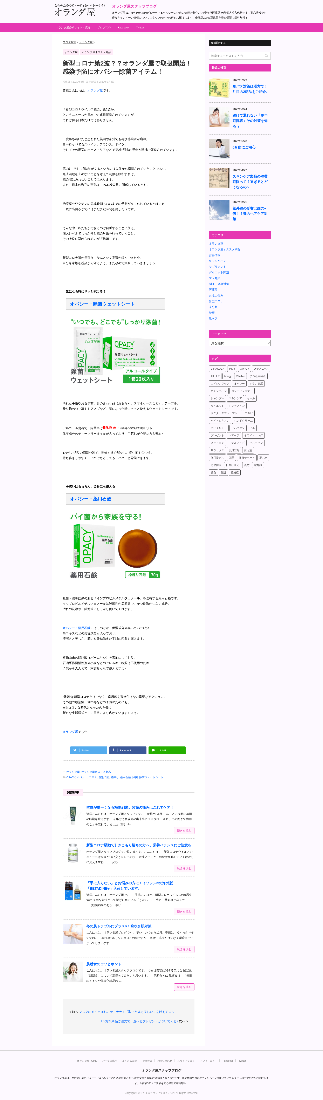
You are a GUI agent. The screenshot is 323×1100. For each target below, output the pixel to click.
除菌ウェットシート (151, 777)
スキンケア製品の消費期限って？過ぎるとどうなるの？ (250, 182)
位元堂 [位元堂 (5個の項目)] (248, 450)
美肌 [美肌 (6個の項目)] (223, 472)
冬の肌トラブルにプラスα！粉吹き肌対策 (118, 926)
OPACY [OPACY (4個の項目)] (244, 368)
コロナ (93, 777)
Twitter (140, 27)
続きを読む (184, 830)
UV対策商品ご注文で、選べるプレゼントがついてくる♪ (139, 1021)
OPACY (70, 777)
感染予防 (103, 777)
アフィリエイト (208, 1060)
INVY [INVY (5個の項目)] (232, 368)
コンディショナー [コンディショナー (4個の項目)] (242, 390)
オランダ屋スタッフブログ (134, 6)
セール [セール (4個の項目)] (251, 398)
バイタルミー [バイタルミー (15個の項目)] (219, 428)
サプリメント (217, 266)
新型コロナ (216, 301)
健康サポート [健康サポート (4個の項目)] (247, 457)
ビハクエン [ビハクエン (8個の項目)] (238, 428)
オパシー (82, 777)
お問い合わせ (164, 1060)
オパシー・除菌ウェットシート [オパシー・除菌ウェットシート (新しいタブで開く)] (102, 304)
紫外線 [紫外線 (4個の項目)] (258, 465)
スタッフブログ (186, 1060)
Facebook (123, 27)
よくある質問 (129, 1060)
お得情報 (214, 255)
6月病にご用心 (244, 147)
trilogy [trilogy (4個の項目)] (228, 376)
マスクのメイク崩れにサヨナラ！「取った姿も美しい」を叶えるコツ (127, 1011)
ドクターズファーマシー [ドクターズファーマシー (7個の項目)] (225, 413)
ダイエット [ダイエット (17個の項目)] (217, 405)
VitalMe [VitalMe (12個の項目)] (240, 376)
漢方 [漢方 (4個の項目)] (246, 465)
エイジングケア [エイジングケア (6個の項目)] (220, 383)
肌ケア (213, 318)
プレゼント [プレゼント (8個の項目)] (217, 435)
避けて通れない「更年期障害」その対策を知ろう (250, 121)
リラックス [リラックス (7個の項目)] (217, 450)
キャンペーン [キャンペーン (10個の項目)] (219, 390)
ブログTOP (104, 27)
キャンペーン (217, 260)
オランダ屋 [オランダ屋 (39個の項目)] (256, 383)
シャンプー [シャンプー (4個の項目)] (217, 398)
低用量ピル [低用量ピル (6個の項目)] (217, 457)
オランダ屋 (73, 771)
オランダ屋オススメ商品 (96, 771)
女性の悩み (216, 295)
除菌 (135, 777)
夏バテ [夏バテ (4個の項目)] (263, 457)
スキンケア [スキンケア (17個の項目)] (235, 398)
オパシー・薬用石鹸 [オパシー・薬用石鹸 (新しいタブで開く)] (90, 498)
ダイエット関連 (219, 272)
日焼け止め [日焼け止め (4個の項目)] (232, 465)
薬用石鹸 (125, 777)
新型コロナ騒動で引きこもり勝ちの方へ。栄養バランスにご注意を (138, 845)
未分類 (213, 307)
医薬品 (213, 289)
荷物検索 (147, 1060)
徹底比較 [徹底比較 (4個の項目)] (216, 465)
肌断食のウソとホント (103, 964)
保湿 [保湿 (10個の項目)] (231, 457)
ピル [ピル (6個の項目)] (252, 428)
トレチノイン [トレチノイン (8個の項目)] (237, 405)
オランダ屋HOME (87, 1060)
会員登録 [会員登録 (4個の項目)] (234, 450)
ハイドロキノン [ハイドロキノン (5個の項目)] (220, 420)
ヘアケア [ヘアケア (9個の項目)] (234, 435)
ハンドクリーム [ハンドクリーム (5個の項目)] (243, 420)
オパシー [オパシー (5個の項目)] (239, 383)
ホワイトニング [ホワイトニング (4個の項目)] (253, 435)
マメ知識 (214, 278)
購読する (218, 43)
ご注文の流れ (109, 1060)
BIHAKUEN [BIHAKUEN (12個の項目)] (217, 368)
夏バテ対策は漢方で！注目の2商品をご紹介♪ (250, 89)
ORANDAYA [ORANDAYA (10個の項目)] (261, 368)
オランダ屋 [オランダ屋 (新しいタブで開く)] (95, 90)
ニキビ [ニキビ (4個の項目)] (249, 413)
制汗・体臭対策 (219, 284)
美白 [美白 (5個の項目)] (213, 472)
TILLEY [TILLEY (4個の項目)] (215, 376)
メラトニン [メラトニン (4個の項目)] (217, 442)
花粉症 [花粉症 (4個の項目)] (235, 472)
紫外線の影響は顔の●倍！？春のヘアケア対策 (250, 213)
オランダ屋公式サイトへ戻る (73, 27)
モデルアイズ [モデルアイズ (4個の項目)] (237, 442)
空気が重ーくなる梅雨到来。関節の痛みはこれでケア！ (130, 807)
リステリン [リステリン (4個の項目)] (256, 442)
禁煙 (212, 312)
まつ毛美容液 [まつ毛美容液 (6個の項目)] (258, 376)
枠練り (115, 777)
